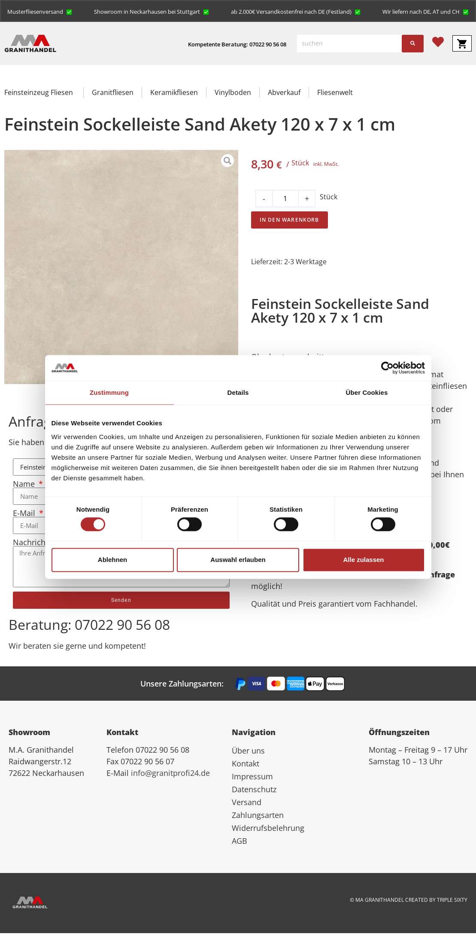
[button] (40, 11)
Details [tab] (238, 392)
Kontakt (245, 764)
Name (25, 484)
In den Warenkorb (289, 220)
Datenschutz (254, 790)
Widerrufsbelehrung (268, 829)
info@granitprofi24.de (170, 774)
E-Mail (25, 514)
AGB (239, 841)
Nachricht (31, 543)
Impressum (252, 777)
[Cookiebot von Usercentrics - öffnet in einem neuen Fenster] (387, 367)
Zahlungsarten (258, 816)
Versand (246, 803)
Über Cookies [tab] (367, 392)
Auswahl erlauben (237, 559)
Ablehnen (112, 559)
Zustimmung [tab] (109, 392)
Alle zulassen (363, 559)
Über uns (248, 751)
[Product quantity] (285, 199)
